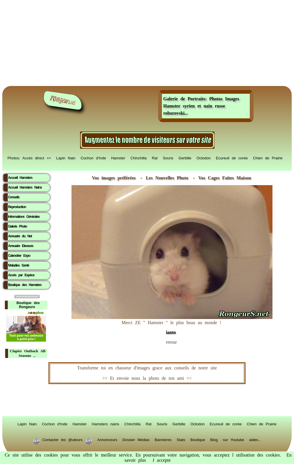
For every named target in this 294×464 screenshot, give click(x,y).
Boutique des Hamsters (24, 285)
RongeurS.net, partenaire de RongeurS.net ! (147, 400)
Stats (181, 439)
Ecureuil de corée (232, 157)
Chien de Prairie (268, 157)
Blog (214, 439)
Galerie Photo (17, 226)
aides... (255, 439)
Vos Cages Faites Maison (223, 177)
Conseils (13, 197)
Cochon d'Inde (93, 157)
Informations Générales (24, 217)
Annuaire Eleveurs (20, 246)
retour (171, 342)
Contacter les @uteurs (62, 439)
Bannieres (163, 439)
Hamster (118, 157)
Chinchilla (138, 157)
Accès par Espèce (21, 275)
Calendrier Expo (19, 256)
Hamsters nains (105, 423)
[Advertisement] (147, 43)
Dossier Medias (136, 439)
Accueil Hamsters (20, 178)
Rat (155, 157)
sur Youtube (233, 439)
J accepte (161, 460)
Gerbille (185, 157)
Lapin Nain (66, 157)
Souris (168, 157)
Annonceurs (107, 439)
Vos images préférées (114, 177)
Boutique (197, 439)
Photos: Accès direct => (29, 157)
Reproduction (17, 207)
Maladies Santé (18, 265)
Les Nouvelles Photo (168, 177)
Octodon (204, 157)
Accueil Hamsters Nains (25, 187)
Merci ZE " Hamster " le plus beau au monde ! (171, 324)
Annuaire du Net (20, 236)
